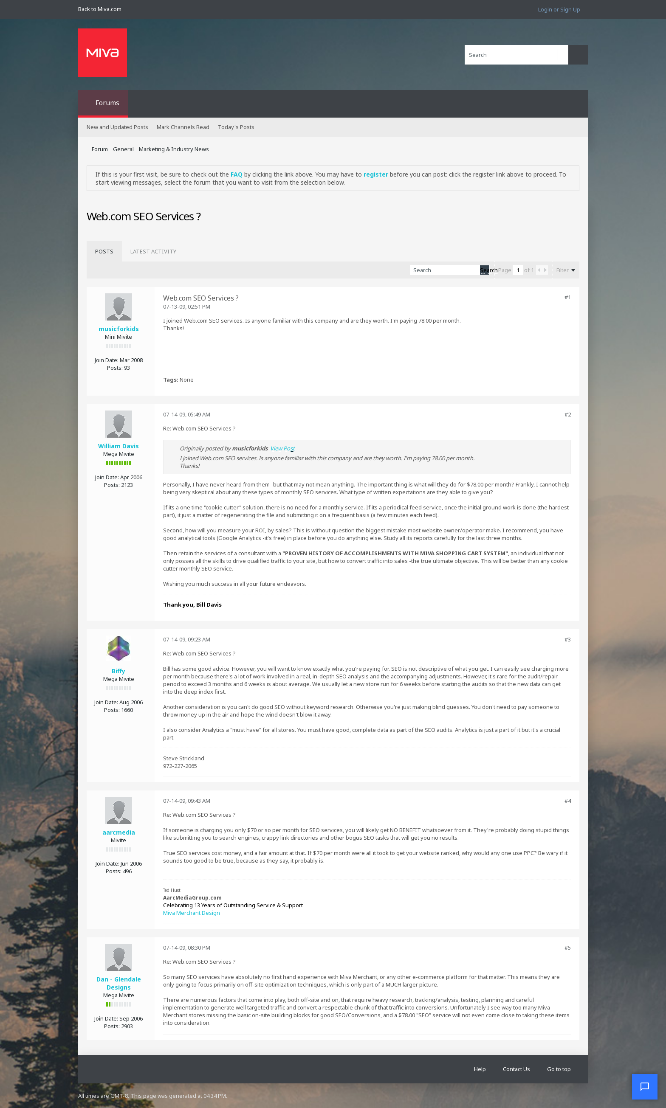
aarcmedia (118, 832)
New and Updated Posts (117, 127)
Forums (107, 102)
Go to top (559, 1069)
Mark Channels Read (183, 127)
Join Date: (107, 360)
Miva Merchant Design (191, 913)
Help (480, 1069)
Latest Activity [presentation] (153, 251)
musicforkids (119, 329)
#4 (567, 800)
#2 (567, 414)
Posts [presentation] (104, 251)
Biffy (118, 671)
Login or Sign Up (559, 9)
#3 (567, 639)
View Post (282, 448)
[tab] (104, 251)
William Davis (118, 446)
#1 (567, 297)
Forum (100, 149)
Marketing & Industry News (174, 149)
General (123, 149)
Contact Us (516, 1069)
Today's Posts (236, 127)
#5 (567, 947)
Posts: (115, 367)
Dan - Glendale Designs (118, 983)
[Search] (516, 55)
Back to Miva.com (99, 9)
